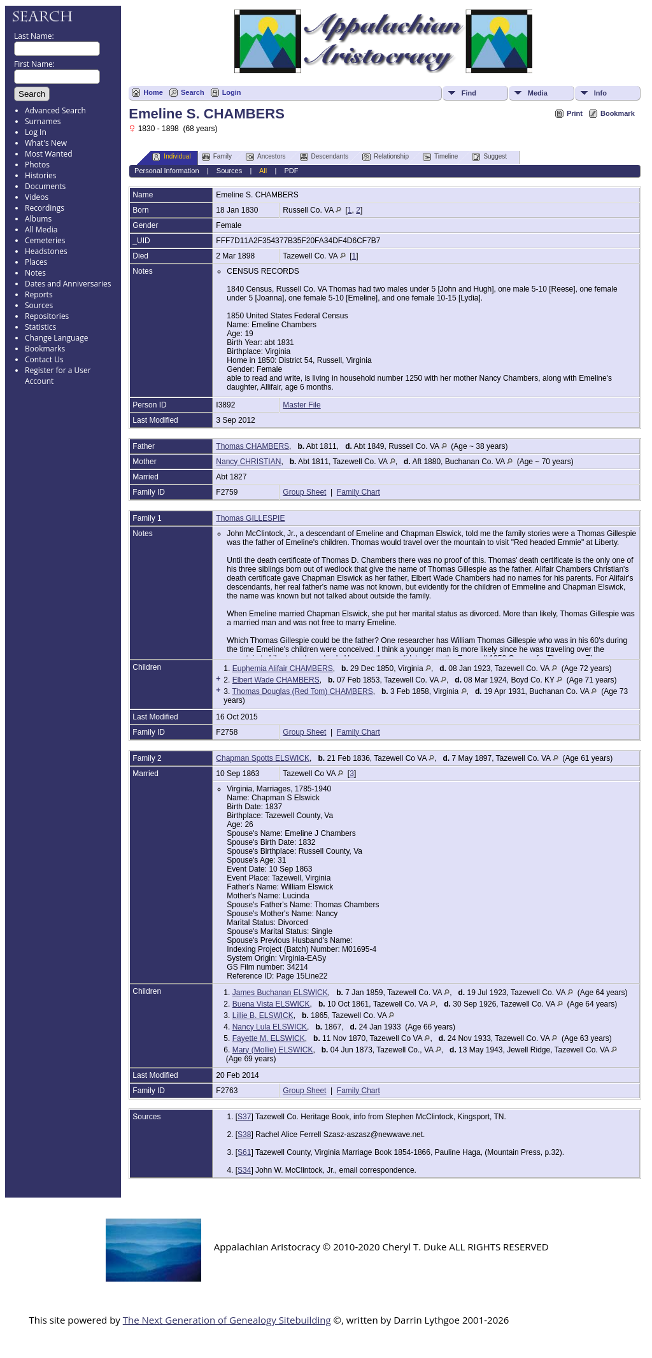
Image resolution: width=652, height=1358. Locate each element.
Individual (171, 157)
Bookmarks (45, 348)
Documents (45, 186)
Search (192, 92)
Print (575, 113)
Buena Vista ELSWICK (271, 1004)
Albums (38, 218)
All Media (41, 229)
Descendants (324, 157)
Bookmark (617, 113)
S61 (244, 1152)
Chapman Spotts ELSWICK (262, 758)
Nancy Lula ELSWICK (269, 1026)
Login (231, 92)
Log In (35, 132)
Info (600, 93)
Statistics (40, 327)
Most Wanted (49, 153)
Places (36, 262)
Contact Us (44, 359)
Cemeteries (45, 240)
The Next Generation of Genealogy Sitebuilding (227, 1319)
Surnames (42, 121)
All (263, 170)
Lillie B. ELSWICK (263, 1015)
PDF (291, 170)
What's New (46, 143)
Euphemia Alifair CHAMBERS (282, 668)
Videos (36, 197)
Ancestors (265, 157)
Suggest (489, 157)
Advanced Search (55, 110)
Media (538, 93)
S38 (244, 1134)
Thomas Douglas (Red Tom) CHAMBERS (302, 691)
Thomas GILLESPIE (250, 518)
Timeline (440, 157)
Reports (39, 294)
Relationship (385, 157)
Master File (301, 404)
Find (469, 93)
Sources (39, 305)
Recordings (44, 207)
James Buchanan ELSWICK (280, 992)
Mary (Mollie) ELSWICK (272, 1049)
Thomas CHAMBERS (252, 446)
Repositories (47, 316)
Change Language (56, 337)
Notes (35, 272)
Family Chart (358, 492)
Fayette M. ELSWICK (268, 1038)
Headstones (46, 251)
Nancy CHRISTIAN (248, 461)
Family (217, 157)
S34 (244, 1170)
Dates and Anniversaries (68, 283)
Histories (40, 175)
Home (153, 92)
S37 (244, 1116)
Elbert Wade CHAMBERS (276, 679)
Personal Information (166, 170)
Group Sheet (304, 492)
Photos (37, 164)
